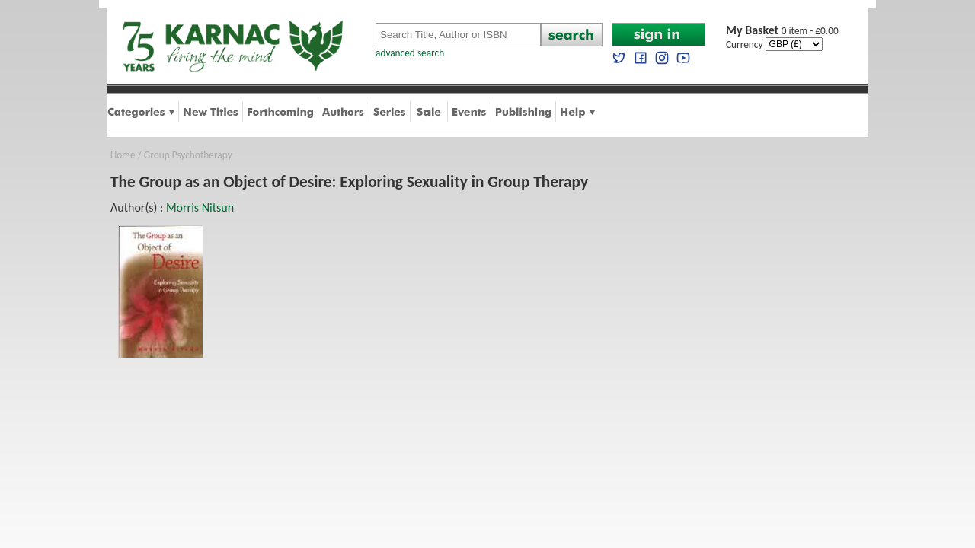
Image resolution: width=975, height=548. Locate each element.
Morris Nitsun (200, 207)
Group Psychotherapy (188, 154)
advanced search (410, 52)
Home (123, 154)
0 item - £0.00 (782, 30)
